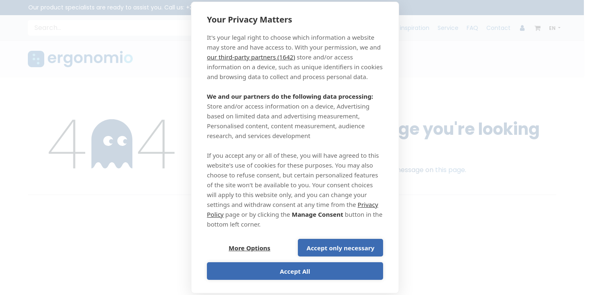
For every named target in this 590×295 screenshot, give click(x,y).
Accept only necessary (340, 248)
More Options (249, 248)
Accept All (295, 271)
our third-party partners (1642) (251, 57)
